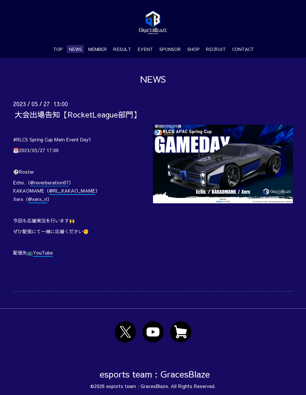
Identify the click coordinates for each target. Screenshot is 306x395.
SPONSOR (170, 49)
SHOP (193, 49)
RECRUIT (216, 49)
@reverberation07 (49, 182)
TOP (58, 49)
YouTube (43, 252)
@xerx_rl (37, 199)
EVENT (145, 49)
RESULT (122, 49)
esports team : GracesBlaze (155, 374)
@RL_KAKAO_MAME (72, 190)
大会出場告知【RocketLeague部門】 (78, 114)
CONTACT (243, 49)
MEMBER (97, 49)
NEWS (75, 49)
